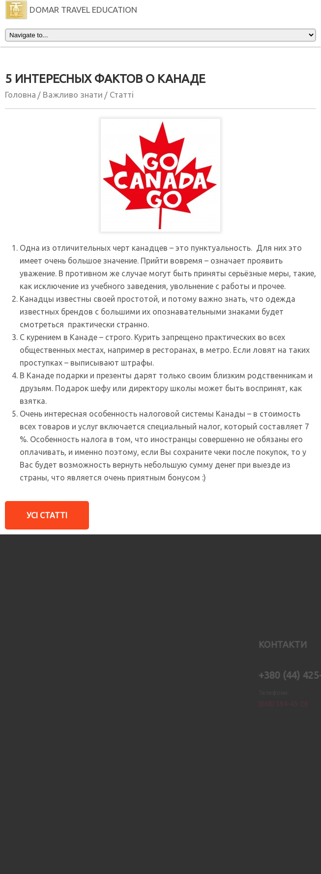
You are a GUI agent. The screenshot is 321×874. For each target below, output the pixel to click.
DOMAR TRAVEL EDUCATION (71, 9)
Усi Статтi (47, 515)
